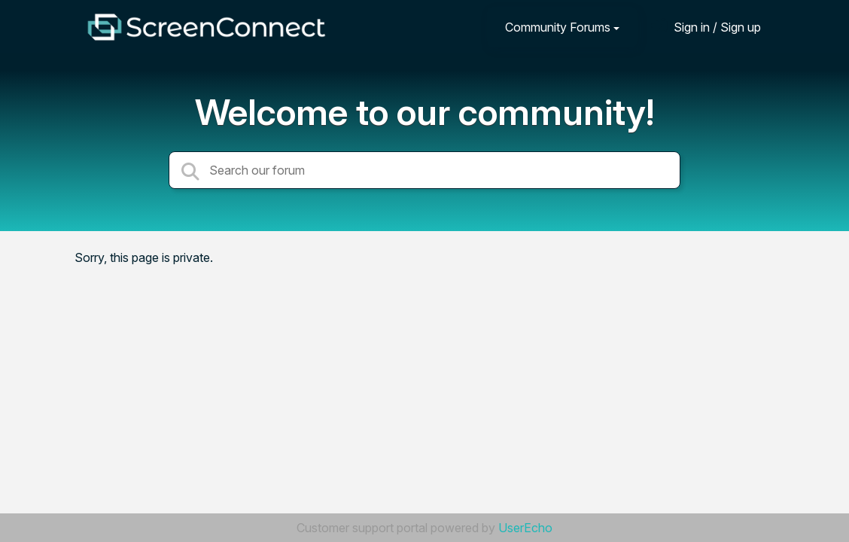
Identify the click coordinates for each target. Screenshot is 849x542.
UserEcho (525, 527)
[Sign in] (706, 26)
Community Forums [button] (557, 27)
